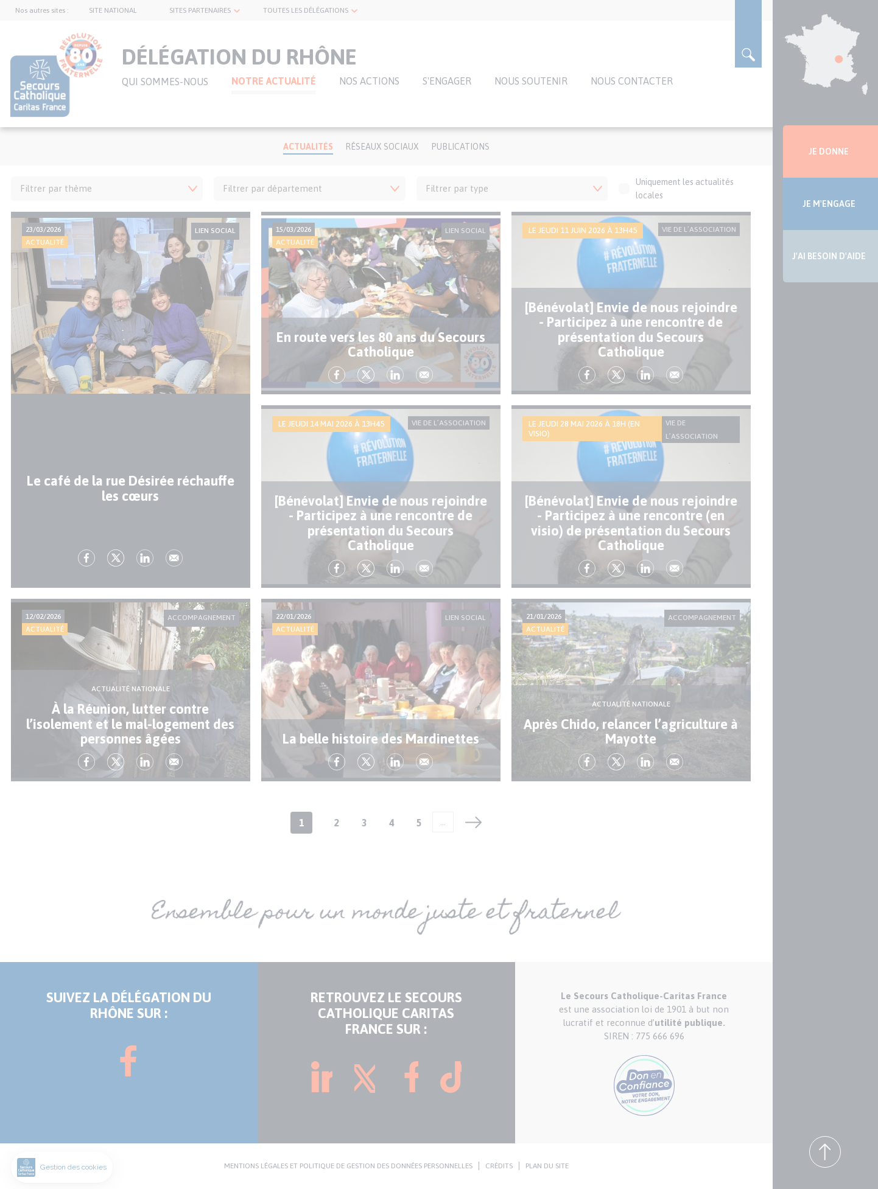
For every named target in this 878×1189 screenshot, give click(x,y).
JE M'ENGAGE (828, 204)
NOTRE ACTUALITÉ (273, 80)
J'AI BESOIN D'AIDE (829, 256)
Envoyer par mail (174, 558)
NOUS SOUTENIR (530, 80)
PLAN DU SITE (547, 1166)
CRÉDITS (499, 1166)
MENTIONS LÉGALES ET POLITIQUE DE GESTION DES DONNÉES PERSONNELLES (348, 1166)
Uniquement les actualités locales (676, 188)
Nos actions (369, 80)
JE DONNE (829, 151)
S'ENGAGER (447, 80)
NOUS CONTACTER (632, 80)
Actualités (308, 147)
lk (144, 558)
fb (86, 558)
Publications (460, 147)
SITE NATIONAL (113, 10)
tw (115, 558)
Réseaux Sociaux (382, 147)
